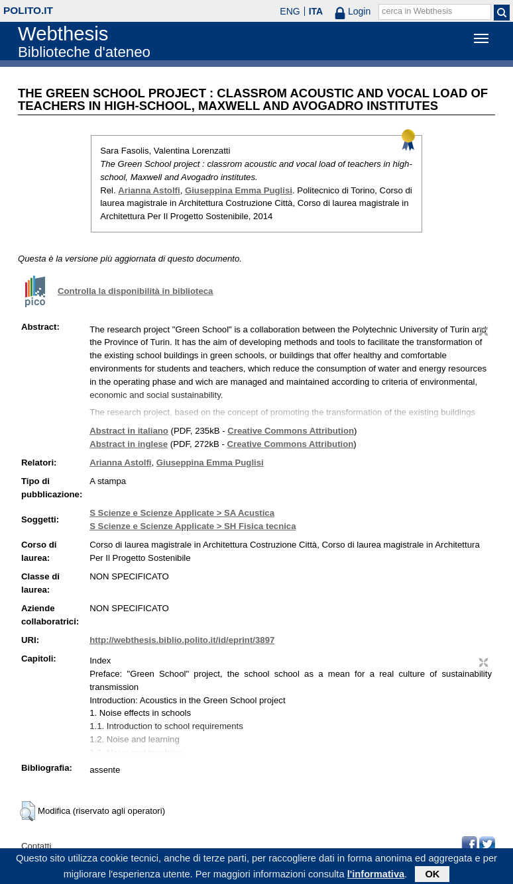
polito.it (28, 10)
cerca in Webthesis (417, 11)
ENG (290, 11)
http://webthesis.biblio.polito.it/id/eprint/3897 (181, 640)
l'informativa (376, 876)
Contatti (36, 846)
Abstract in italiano (128, 431)
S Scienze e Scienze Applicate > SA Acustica (181, 513)
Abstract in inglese (128, 444)
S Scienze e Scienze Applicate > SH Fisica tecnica (192, 526)
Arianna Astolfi (149, 190)
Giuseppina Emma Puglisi (238, 190)
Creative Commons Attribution (290, 431)
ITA (316, 11)
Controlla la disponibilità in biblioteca (135, 291)
